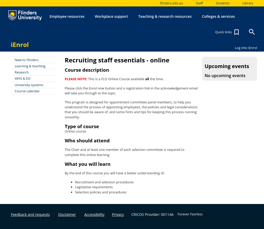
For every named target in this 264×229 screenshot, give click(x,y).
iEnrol (20, 44)
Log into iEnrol (246, 47)
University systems (29, 85)
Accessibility (94, 214)
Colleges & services (218, 16)
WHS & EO (22, 78)
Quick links (227, 32)
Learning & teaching (30, 66)
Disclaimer (67, 214)
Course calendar (27, 91)
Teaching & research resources (165, 16)
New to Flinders (27, 60)
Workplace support (111, 16)
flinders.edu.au (171, 3)
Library (247, 3)
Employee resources (67, 16)
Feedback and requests (30, 214)
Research (22, 72)
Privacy (118, 214)
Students (222, 3)
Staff (199, 3)
